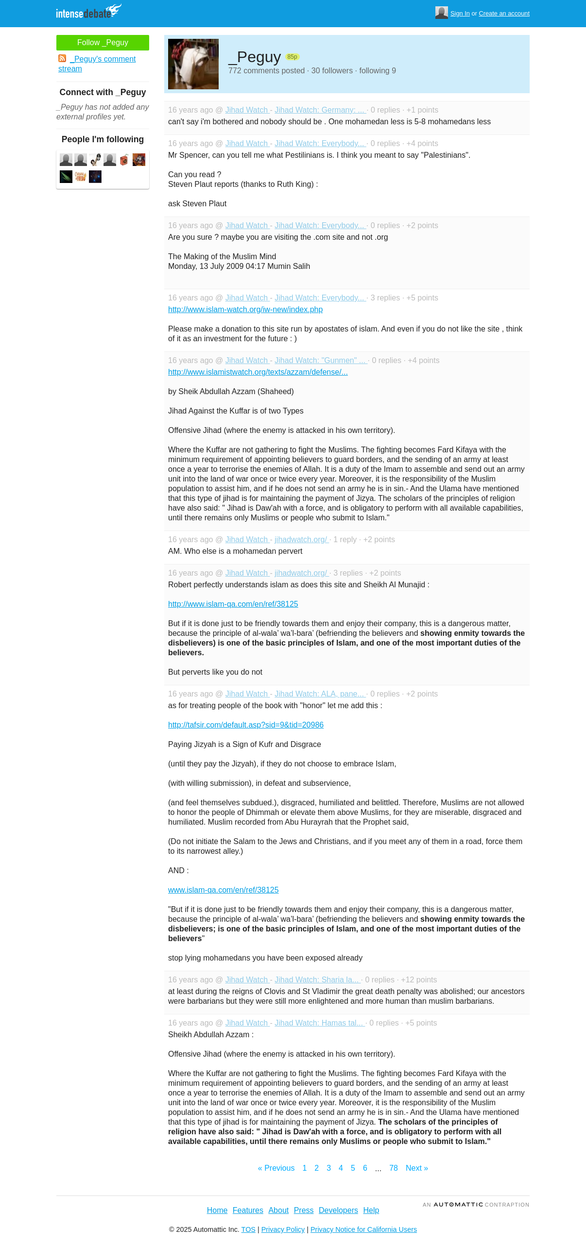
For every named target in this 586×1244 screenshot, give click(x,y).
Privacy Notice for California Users (363, 1229)
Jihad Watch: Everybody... (320, 143)
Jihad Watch (247, 110)
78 (393, 1168)
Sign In (460, 13)
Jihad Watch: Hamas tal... (320, 1023)
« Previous (276, 1168)
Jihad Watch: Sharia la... (318, 980)
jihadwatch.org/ (302, 539)
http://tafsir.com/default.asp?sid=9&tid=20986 (246, 725)
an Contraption (476, 1205)
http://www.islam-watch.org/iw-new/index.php (245, 309)
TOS (248, 1229)
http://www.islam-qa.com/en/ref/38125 (233, 604)
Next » (417, 1168)
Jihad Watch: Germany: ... (320, 110)
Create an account (504, 13)
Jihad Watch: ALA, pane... (320, 694)
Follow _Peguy (102, 42)
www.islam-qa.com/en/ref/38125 (223, 890)
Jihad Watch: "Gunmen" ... (321, 360)
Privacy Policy (283, 1229)
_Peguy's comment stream (97, 63)
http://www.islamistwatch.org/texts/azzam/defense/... (258, 372)
